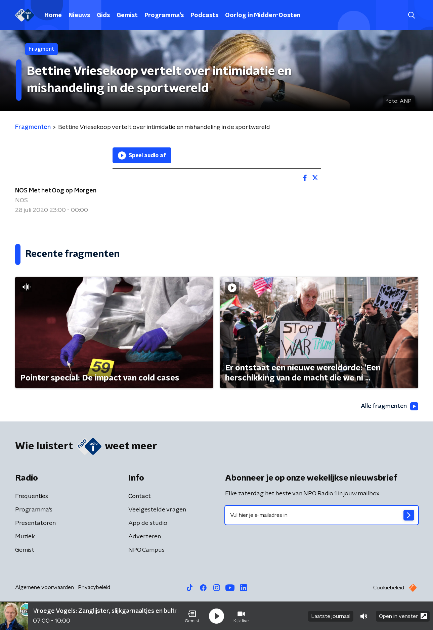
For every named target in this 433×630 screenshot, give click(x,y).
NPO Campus (146, 550)
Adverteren (144, 537)
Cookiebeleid (388, 587)
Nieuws (79, 15)
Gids (103, 15)
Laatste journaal (330, 616)
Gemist (127, 15)
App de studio (147, 523)
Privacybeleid (94, 587)
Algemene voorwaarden (44, 587)
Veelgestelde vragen (157, 510)
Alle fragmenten (389, 406)
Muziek (25, 537)
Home (53, 15)
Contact (139, 496)
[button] (192, 616)
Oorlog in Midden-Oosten (263, 15)
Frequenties (31, 496)
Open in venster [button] (403, 616)
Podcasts (204, 15)
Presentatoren (35, 523)
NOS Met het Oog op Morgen (55, 191)
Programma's (164, 15)
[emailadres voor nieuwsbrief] (321, 515)
